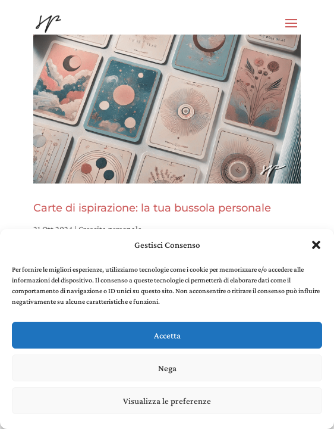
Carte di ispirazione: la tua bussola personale (152, 207)
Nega (167, 368)
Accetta (167, 335)
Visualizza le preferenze (167, 401)
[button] (316, 245)
